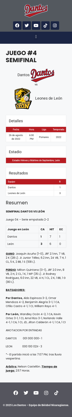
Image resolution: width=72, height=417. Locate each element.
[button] (36, 37)
